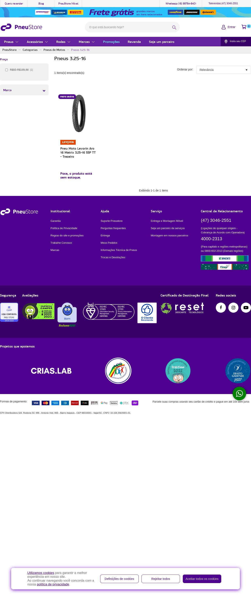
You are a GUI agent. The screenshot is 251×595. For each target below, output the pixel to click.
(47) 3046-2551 (216, 220)
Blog (41, 3)
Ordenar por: (185, 69)
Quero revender (14, 3)
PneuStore (9, 50)
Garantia (56, 221)
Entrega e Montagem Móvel (167, 221)
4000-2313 (211, 239)
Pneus (8, 41)
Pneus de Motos (54, 50)
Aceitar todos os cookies (202, 578)
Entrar (231, 27)
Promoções (111, 41)
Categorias (30, 50)
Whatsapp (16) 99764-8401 (181, 3)
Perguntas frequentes (113, 228)
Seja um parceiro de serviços (168, 228)
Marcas (84, 41)
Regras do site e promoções (67, 235)
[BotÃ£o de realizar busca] (174, 27)
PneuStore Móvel (68, 3)
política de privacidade (53, 584)
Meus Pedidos (109, 243)
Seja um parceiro (161, 41)
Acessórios (35, 41)
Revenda (134, 41)
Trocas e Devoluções (113, 257)
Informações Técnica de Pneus (119, 250)
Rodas (60, 41)
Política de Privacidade (64, 228)
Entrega (105, 235)
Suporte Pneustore (111, 221)
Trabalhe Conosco (61, 243)
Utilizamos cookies (40, 573)
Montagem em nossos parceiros (169, 235)
